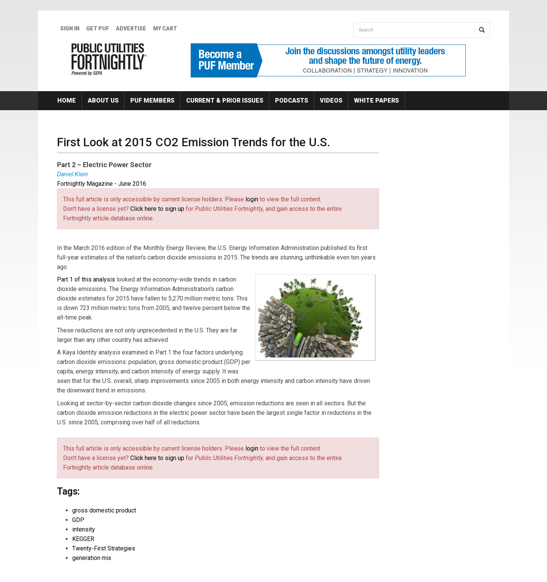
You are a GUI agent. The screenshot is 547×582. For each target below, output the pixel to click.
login (251, 199)
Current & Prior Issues (224, 100)
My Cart (165, 28)
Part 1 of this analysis (86, 279)
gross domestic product (104, 510)
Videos (331, 100)
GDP (78, 519)
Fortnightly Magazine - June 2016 (101, 183)
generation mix (91, 557)
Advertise (131, 28)
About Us (103, 100)
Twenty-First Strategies (103, 548)
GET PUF (97, 28)
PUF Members (152, 100)
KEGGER (83, 538)
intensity (83, 529)
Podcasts (291, 100)
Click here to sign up (157, 208)
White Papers (376, 100)
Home (66, 100)
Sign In (69, 28)
